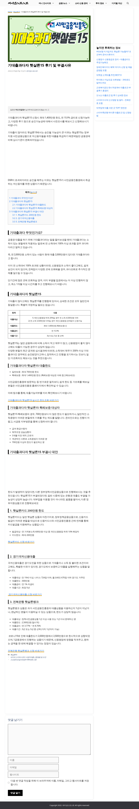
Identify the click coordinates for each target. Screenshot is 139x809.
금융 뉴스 (66, 3)
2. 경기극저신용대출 (23, 218)
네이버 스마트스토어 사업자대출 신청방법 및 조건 (28, 657)
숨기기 (33, 192)
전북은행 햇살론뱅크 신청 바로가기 (26, 650)
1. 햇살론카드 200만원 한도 (26, 214)
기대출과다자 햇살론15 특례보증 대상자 (32, 208)
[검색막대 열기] (127, 3)
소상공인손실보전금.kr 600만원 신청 (23, 659)
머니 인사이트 (48, 3)
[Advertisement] (49, 89)
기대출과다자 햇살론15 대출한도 (29, 204)
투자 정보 (102, 3)
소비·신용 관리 (84, 3)
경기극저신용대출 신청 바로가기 (25, 594)
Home (10, 12)
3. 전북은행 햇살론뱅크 (24, 221)
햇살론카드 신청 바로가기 (21, 541)
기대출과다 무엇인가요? (21, 198)
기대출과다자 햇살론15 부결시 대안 (26, 211)
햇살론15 (16, 12)
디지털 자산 (117, 3)
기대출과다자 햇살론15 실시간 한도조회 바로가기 (33, 400)
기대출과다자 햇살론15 (20, 201)
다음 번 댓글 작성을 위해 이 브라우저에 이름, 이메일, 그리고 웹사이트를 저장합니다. (50, 782)
